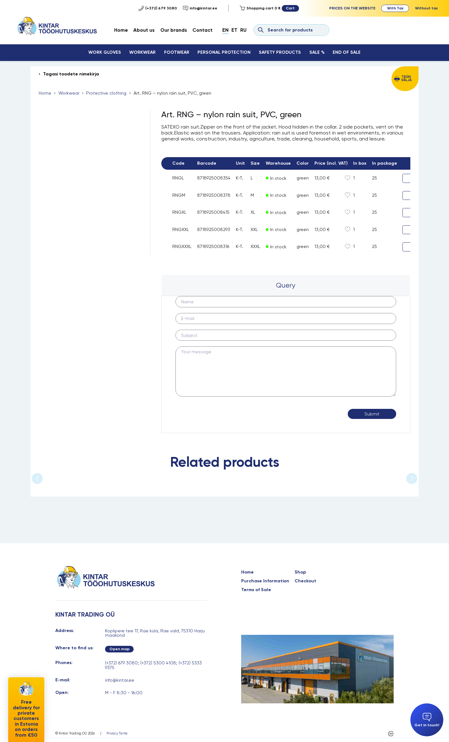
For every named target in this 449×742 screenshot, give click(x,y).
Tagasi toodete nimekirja (71, 74)
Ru (243, 30)
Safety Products (280, 52)
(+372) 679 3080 (157, 8)
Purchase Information (265, 581)
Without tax (426, 8)
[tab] (285, 285)
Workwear (142, 52)
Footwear (176, 52)
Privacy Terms (117, 733)
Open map (119, 648)
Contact (202, 30)
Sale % (316, 52)
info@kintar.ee (200, 8)
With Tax (395, 8)
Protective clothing (106, 93)
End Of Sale (347, 52)
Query (285, 285)
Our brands (173, 30)
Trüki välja (406, 78)
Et (234, 30)
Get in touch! (426, 720)
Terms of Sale (256, 590)
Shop (300, 572)
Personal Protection (224, 52)
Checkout (305, 581)
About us (144, 30)
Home (121, 30)
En (225, 30)
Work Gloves (104, 52)
